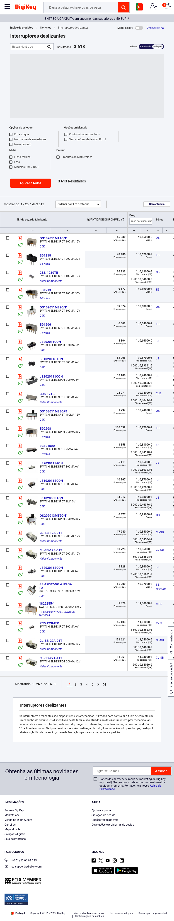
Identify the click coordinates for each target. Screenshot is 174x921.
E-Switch (45, 263)
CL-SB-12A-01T (51, 533)
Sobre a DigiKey (14, 810)
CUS (158, 393)
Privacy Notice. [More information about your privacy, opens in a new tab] (105, 904)
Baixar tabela (156, 204)
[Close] (167, 896)
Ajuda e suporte (101, 810)
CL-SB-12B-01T (51, 550)
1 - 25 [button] (25, 204)
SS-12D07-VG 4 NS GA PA (55, 586)
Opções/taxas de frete (105, 820)
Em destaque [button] (73, 204)
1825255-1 (47, 603)
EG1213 (45, 290)
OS (158, 237)
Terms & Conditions (77, 904)
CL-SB (160, 532)
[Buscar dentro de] (28, 47)
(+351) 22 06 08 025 (21, 861)
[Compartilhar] (155, 27)
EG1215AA (47, 446)
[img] (25, 8)
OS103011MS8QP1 (54, 411)
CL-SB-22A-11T (51, 658)
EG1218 (45, 255)
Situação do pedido (103, 815)
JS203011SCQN (51, 568)
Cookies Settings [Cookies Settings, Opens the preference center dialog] (85, 913)
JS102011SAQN (51, 359)
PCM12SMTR (49, 623)
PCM (159, 622)
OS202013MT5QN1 (54, 515)
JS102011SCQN (51, 480)
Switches (45, 27)
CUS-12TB (47, 394)
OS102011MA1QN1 (54, 238)
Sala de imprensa (15, 839)
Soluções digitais (15, 834)
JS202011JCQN (51, 376)
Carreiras (10, 824)
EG (158, 255)
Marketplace (12, 815)
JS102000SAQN (51, 498)
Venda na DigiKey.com (18, 820)
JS (157, 341)
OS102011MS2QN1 (54, 307)
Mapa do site (12, 829)
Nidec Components (51, 281)
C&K (42, 246)
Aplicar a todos (30, 183)
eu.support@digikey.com (23, 867)
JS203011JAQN (51, 463)
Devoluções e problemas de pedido (113, 824)
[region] (87, 905)
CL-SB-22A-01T (51, 640)
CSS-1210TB (49, 272)
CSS (158, 272)
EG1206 (45, 324)
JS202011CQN (50, 342)
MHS (159, 604)
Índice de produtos (21, 27)
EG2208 (45, 428)
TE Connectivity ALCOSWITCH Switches (57, 613)
